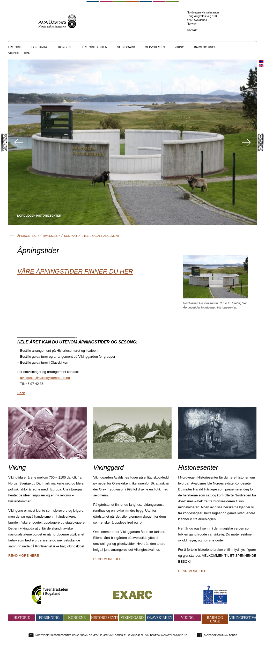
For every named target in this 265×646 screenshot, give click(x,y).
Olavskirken (155, 47)
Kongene (65, 47)
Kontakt (192, 30)
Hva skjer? (51, 235)
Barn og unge (205, 47)
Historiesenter (94, 47)
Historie (15, 47)
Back (21, 393)
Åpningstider (28, 235)
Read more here (23, 555)
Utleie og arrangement (101, 235)
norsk (261, 61)
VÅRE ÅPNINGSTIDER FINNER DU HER (75, 271)
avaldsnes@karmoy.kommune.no (45, 378)
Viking (179, 47)
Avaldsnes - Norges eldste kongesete (132, 21)
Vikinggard (126, 47)
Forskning (40, 47)
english (261, 65)
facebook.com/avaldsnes (220, 635)
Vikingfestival (19, 53)
